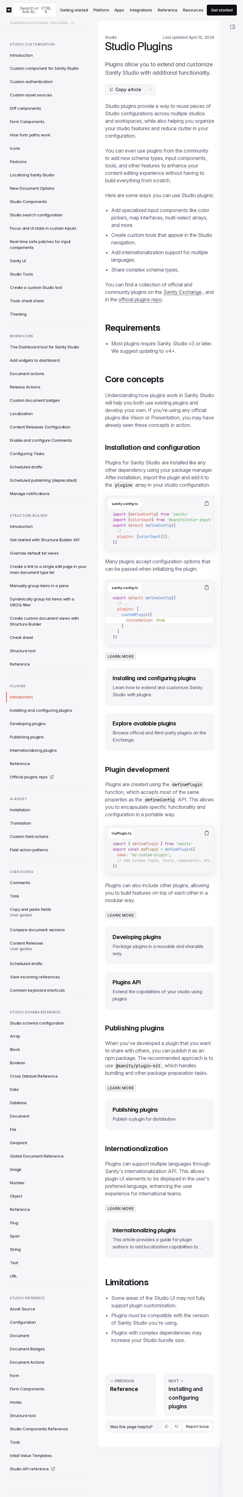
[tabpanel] (159, 531)
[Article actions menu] (150, 89)
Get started (222, 9)
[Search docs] (35, 9)
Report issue (197, 1426)
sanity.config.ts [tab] (125, 504)
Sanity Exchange (183, 292)
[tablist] (152, 504)
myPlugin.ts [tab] (122, 833)
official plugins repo (139, 299)
